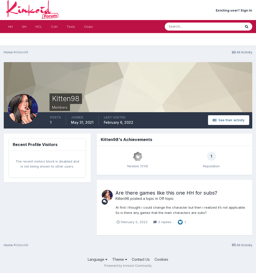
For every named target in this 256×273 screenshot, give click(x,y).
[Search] (186, 27)
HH (10, 27)
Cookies (161, 259)
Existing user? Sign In (234, 10)
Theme (119, 259)
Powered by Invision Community (128, 265)
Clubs (88, 27)
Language (98, 259)
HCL (39, 27)
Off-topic (166, 198)
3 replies (162, 222)
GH (24, 27)
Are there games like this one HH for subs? (166, 193)
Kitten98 (122, 198)
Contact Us (141, 259)
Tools (70, 27)
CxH (54, 27)
